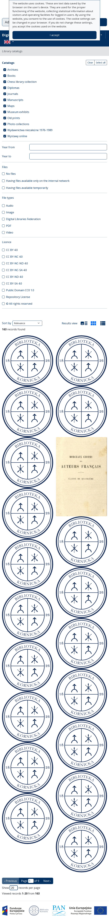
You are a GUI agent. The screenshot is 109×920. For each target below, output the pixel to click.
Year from (8, 147)
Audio (9, 205)
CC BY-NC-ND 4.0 (17, 263)
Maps (11, 106)
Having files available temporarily (27, 188)
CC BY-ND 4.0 (14, 277)
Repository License (18, 297)
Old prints (13, 118)
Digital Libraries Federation (23, 219)
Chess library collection (22, 82)
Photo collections (18, 124)
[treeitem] (54, 69)
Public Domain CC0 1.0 (20, 290)
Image (10, 212)
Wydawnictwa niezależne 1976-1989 (29, 130)
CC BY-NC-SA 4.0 (16, 270)
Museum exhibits (18, 112)
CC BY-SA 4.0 (14, 283)
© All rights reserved (19, 303)
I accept (54, 35)
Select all (100, 62)
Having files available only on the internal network (38, 181)
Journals (12, 94)
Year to (6, 156)
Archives (12, 70)
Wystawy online (17, 136)
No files (11, 174)
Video (9, 232)
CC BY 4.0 (12, 250)
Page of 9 (30, 881)
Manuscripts (15, 100)
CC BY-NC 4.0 (14, 256)
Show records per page (21, 887)
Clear (90, 62)
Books (11, 76)
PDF (8, 226)
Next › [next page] (47, 881)
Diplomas (13, 88)
